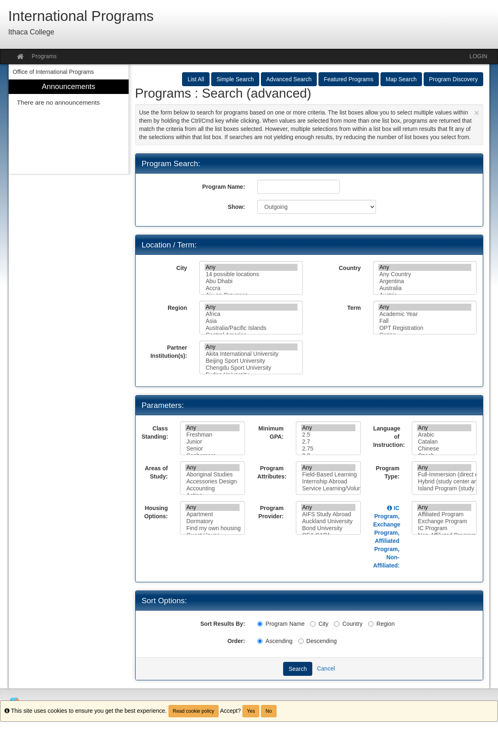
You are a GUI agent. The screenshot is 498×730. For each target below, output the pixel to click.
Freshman (212, 434)
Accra (251, 288)
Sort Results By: (222, 623)
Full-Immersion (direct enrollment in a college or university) (444, 474)
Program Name (280, 623)
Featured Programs (349, 79)
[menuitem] (69, 127)
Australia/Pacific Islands (251, 328)
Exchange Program (444, 521)
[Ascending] (260, 641)
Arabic (444, 434)
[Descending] (301, 641)
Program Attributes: (271, 472)
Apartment (212, 514)
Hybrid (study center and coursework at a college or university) (444, 481)
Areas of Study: (156, 472)
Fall (424, 321)
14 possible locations (251, 274)
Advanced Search (289, 79)
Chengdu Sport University (251, 367)
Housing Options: (156, 512)
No (268, 711)
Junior (212, 441)
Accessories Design (212, 481)
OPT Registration (424, 328)
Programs (44, 56)
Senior (212, 448)
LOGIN (478, 56)
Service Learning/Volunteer (328, 488)
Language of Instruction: (389, 436)
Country (350, 268)
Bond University (328, 528)
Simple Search (235, 79)
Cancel (326, 668)
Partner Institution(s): (168, 351)
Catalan (444, 441)
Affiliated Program (444, 514)
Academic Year (424, 314)
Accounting (212, 488)
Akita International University (251, 353)
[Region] (371, 624)
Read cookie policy (193, 711)
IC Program (444, 528)
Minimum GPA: (271, 432)
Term (354, 307)
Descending (317, 641)
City (181, 268)
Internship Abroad (328, 481)
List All (195, 79)
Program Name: (223, 186)
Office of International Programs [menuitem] (53, 72)
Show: (236, 207)
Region (177, 307)
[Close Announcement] (476, 112)
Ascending (274, 641)
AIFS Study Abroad (328, 514)
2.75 (328, 448)
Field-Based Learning (328, 474)
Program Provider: (271, 512)
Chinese (444, 448)
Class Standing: (155, 432)
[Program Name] (260, 624)
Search (297, 669)
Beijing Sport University (251, 360)
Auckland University (328, 521)
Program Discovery (453, 79)
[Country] (336, 624)
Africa (251, 314)
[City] (313, 624)
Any (251, 267)
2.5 (328, 434)
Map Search (401, 79)
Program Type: (388, 472)
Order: (236, 641)
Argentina (424, 281)
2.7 (328, 441)
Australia (424, 288)
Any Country (424, 274)
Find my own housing (212, 528)
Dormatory (212, 521)
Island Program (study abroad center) (444, 488)
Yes (251, 711)
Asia (251, 321)
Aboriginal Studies (212, 474)
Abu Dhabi (251, 281)
